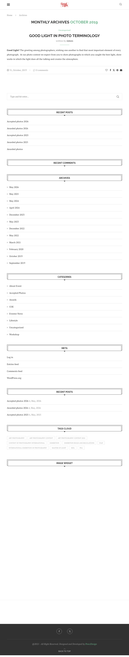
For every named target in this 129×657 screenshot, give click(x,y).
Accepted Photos (17, 293)
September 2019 (17, 263)
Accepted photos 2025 (18, 135)
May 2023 (14, 221)
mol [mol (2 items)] (77, 449)
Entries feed (13, 364)
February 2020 (16, 249)
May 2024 (14, 201)
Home (9, 15)
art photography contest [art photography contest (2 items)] (43, 438)
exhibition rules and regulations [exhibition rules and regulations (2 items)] (84, 444)
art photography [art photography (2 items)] (17, 438)
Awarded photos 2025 (17, 142)
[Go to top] (64, 652)
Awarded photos (15, 149)
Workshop (14, 334)
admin (69, 40)
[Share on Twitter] (114, 70)
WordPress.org (14, 378)
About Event (15, 286)
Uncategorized (16, 327)
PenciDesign (91, 645)
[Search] (120, 4)
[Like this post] (106, 70)
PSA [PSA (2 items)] (86, 449)
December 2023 (17, 214)
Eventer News (16, 313)
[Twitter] (70, 633)
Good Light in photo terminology (64, 36)
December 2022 (17, 228)
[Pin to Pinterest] (117, 70)
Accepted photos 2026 (18, 121)
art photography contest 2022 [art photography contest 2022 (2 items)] (75, 438)
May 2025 (14, 194)
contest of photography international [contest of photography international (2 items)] (28, 444)
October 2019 (16, 256)
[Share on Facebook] (110, 70)
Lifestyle (13, 320)
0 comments (40, 70)
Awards (13, 300)
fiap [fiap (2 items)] (107, 444)
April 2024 (14, 207)
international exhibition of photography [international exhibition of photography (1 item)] (29, 449)
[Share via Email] (121, 70)
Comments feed (14, 371)
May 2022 (14, 235)
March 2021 (15, 242)
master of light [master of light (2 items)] (62, 449)
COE (11, 306)
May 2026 (14, 187)
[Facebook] (59, 633)
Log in (10, 357)
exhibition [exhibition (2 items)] (57, 444)
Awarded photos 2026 (17, 128)
